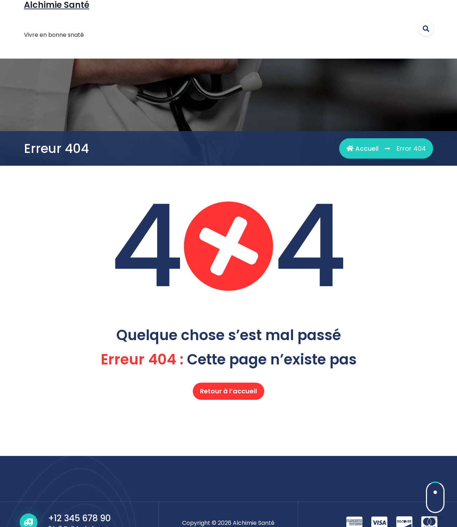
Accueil (362, 148)
